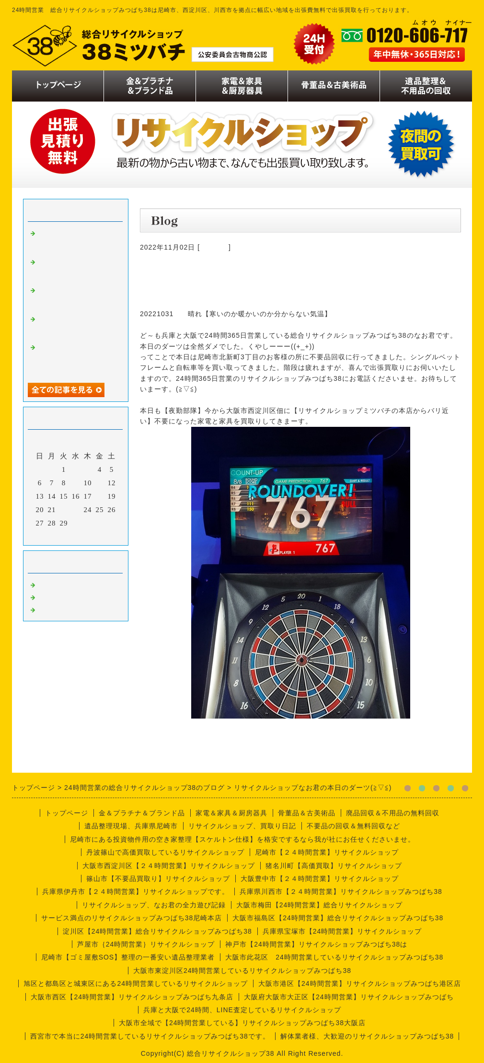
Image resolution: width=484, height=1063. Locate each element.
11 (100, 483)
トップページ (66, 813)
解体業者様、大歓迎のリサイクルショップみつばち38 (367, 1036)
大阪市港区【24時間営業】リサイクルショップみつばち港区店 (359, 983)
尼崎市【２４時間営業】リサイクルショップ (327, 852)
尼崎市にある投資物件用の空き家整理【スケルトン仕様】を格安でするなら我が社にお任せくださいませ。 (242, 839)
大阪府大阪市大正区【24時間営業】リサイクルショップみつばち (349, 997)
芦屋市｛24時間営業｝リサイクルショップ (146, 944)
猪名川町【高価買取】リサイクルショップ (333, 865)
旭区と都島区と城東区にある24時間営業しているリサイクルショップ (135, 983)
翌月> (95, 535)
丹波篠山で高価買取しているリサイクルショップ (165, 852)
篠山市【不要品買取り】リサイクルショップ (158, 878)
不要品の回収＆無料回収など (353, 826)
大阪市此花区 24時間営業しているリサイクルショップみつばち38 (334, 957)
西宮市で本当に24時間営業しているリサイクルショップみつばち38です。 (150, 1036)
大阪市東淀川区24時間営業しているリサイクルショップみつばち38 (242, 970)
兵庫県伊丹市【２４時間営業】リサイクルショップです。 (135, 891)
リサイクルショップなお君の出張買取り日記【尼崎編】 (75, 240)
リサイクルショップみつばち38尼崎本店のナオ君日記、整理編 (76, 269)
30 (76, 523)
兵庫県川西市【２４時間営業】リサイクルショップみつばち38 (341, 891)
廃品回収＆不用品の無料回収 (392, 813)
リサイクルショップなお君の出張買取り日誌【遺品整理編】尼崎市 (75, 326)
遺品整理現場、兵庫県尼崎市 (131, 826)
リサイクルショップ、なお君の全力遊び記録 (154, 905)
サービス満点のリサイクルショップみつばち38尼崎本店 (131, 918)
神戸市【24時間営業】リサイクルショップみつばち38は (316, 944)
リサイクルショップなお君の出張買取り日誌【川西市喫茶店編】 (75, 297)
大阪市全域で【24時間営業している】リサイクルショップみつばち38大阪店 (242, 1023)
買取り (48, 584)
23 (76, 510)
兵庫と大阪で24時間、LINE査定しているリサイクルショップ (242, 1010)
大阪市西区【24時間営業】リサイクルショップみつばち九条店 (132, 997)
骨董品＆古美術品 (306, 813)
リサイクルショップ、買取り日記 (242, 826)
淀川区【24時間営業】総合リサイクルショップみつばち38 (157, 931)
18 (100, 496)
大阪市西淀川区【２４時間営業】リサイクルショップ (168, 865)
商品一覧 (214, 247)
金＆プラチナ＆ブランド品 (142, 813)
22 (64, 510)
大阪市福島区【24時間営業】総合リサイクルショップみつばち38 (337, 918)
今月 (75, 535)
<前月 (56, 535)
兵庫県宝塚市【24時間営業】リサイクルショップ (342, 931)
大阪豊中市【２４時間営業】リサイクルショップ (320, 878)
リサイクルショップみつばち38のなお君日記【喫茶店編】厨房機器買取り (76, 358)
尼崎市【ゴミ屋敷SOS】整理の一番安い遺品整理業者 (128, 957)
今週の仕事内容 (64, 609)
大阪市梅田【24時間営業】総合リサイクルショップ (319, 905)
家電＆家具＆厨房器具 (231, 813)
